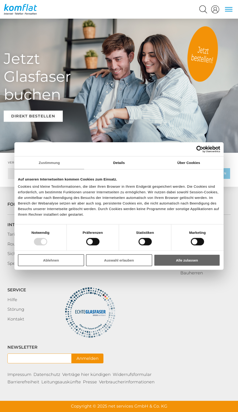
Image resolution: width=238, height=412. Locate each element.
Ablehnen (51, 260)
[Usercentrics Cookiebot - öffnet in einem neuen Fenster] (199, 149)
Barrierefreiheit (23, 382)
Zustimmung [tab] (49, 162)
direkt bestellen (33, 116)
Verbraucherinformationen (127, 382)
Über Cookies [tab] (188, 162)
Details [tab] (119, 162)
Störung (15, 309)
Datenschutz (46, 374)
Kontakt (15, 319)
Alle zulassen (187, 260)
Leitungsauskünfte (61, 382)
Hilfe (12, 299)
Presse (90, 382)
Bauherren (191, 273)
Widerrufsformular (132, 374)
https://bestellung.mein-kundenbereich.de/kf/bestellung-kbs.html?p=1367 (203, 54)
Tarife (13, 234)
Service (16, 290)
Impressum (19, 374)
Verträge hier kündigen (86, 374)
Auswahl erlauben (119, 260)
